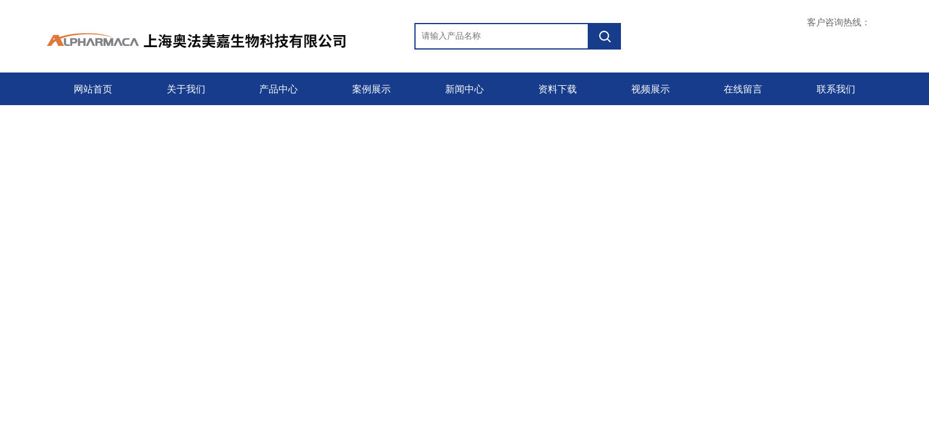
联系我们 (836, 89)
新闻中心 (464, 89)
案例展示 (371, 89)
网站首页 (93, 89)
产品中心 (278, 89)
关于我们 (186, 89)
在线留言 (743, 89)
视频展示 (650, 89)
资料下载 (557, 89)
